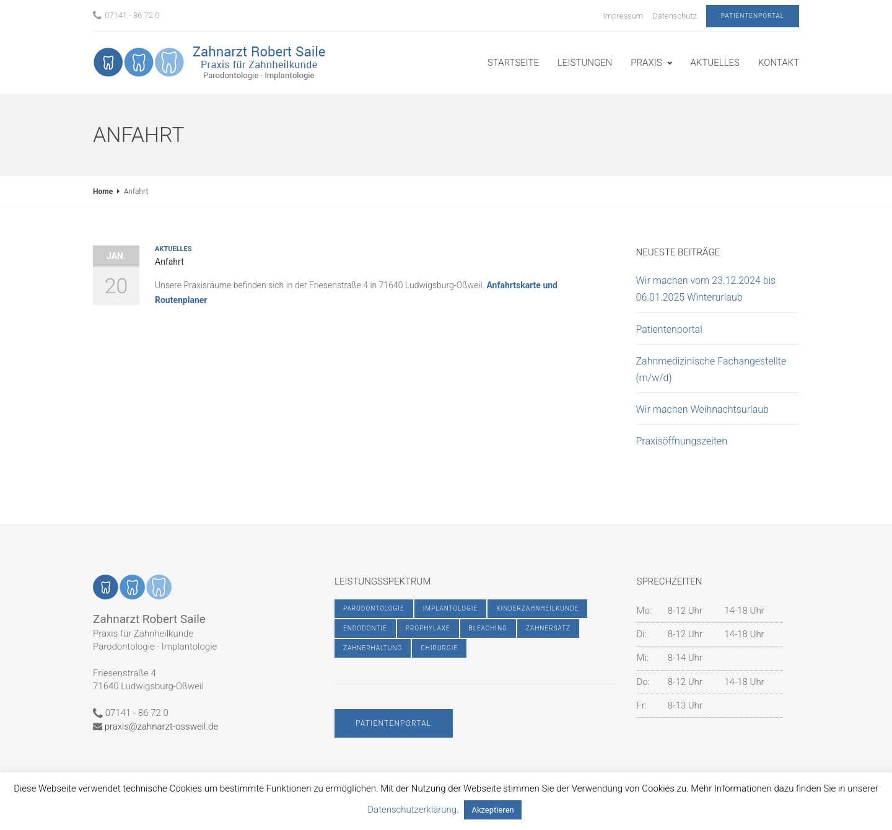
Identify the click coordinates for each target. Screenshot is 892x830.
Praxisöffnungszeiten (682, 441)
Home (103, 191)
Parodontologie (373, 608)
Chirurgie (439, 648)
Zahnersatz (548, 628)
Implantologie (450, 608)
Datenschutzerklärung (412, 809)
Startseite (513, 62)
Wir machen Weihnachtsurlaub (702, 409)
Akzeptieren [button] (492, 810)
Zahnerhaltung (372, 648)
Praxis (646, 62)
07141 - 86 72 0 (126, 15)
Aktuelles (715, 62)
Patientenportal (752, 15)
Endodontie (365, 628)
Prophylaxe (428, 628)
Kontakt (778, 62)
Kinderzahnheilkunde (537, 608)
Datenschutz (674, 15)
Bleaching (488, 628)
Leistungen (585, 62)
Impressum (623, 15)
